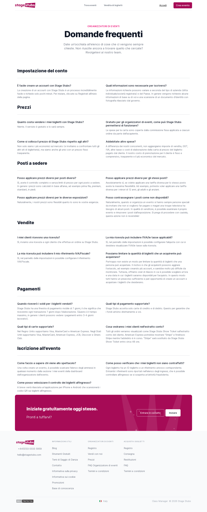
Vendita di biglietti (114, 5)
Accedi (163, 5)
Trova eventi (90, 5)
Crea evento (183, 5)
